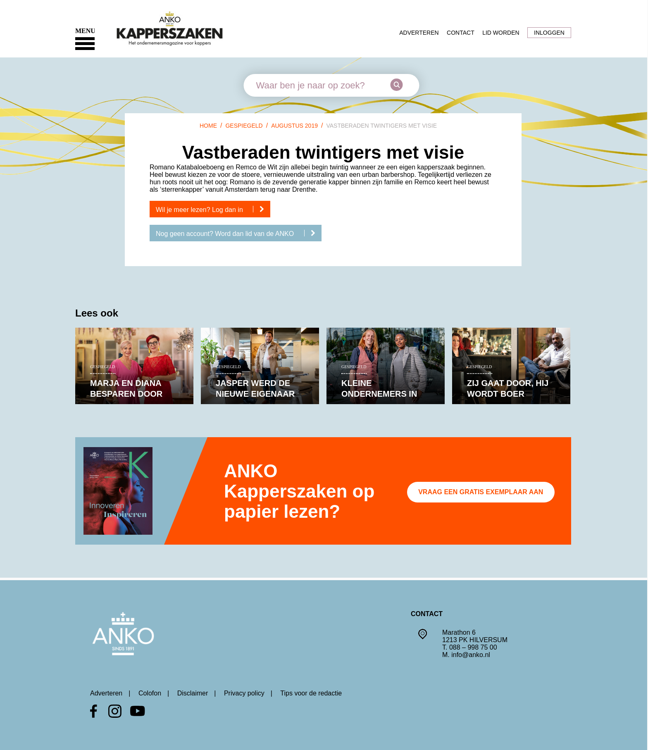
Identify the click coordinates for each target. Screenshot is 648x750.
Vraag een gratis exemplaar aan (480, 491)
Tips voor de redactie (311, 693)
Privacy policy (244, 693)
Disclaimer (192, 693)
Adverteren (418, 32)
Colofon (149, 693)
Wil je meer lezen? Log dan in (213, 209)
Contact (460, 32)
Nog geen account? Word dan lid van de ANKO (239, 233)
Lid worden (500, 32)
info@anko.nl (470, 654)
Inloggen (549, 32)
